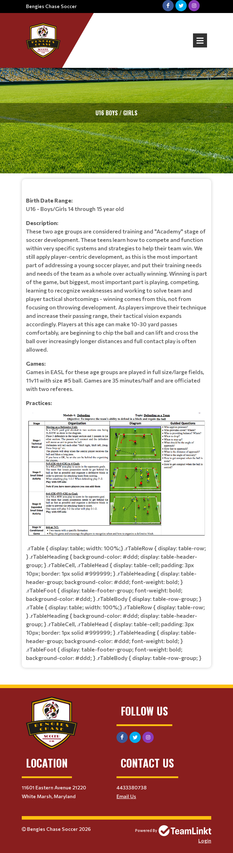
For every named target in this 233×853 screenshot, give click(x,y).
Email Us (126, 796)
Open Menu (200, 40)
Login (204, 841)
